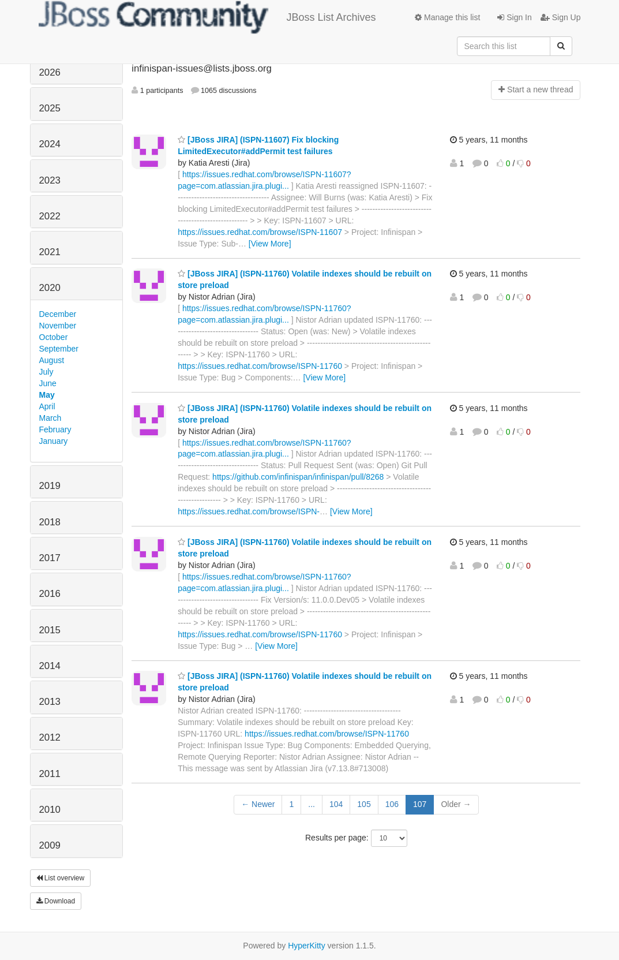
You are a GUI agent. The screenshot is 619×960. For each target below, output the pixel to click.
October (53, 337)
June (48, 383)
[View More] (270, 243)
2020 (50, 287)
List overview (60, 878)
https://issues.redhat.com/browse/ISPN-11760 (260, 366)
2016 (50, 593)
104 (336, 804)
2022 (50, 216)
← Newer (258, 804)
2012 (50, 737)
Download (56, 901)
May (47, 394)
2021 (50, 251)
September (58, 348)
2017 (50, 557)
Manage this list (447, 17)
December (58, 314)
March (50, 418)
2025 (50, 108)
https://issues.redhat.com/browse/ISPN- (249, 511)
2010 (50, 809)
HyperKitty (306, 945)
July (46, 371)
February (55, 429)
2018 (50, 522)
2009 (50, 845)
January (53, 441)
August (52, 360)
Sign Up (561, 17)
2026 (50, 72)
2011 (50, 773)
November (58, 325)
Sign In (514, 17)
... (311, 804)
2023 (50, 180)
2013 (50, 701)
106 (392, 804)
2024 (50, 144)
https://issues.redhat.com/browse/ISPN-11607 (260, 232)
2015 (50, 630)
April (47, 406)
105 (363, 804)
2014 (50, 665)
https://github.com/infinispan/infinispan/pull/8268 (298, 476)
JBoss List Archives (207, 17)
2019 (50, 485)
